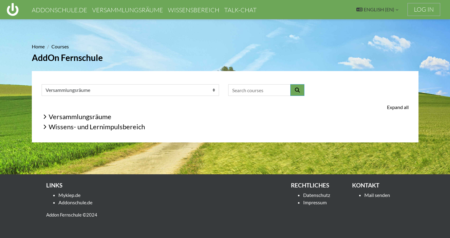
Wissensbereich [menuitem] (193, 10)
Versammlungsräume (80, 116)
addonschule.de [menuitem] (59, 10)
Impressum (315, 202)
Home (38, 46)
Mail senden (377, 195)
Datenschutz (316, 195)
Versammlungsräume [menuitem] (127, 10)
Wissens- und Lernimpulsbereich (97, 127)
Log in (424, 9)
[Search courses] (259, 90)
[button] (377, 9)
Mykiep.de (69, 195)
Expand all (398, 107)
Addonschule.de (75, 202)
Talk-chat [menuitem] (240, 10)
